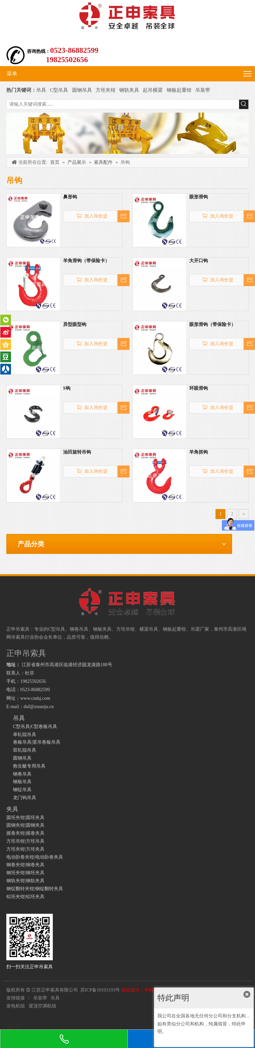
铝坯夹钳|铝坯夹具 (25, 896)
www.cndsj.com (35, 698)
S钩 (66, 388)
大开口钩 (198, 260)
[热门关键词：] (243, 104)
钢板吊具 (22, 781)
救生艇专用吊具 (29, 766)
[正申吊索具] (127, 133)
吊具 (41, 90)
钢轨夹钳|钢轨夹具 (25, 880)
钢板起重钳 (180, 90)
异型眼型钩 (74, 324)
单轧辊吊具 (24, 734)
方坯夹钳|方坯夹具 (25, 849)
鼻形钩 (70, 196)
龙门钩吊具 (24, 797)
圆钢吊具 (82, 90)
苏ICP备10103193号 (100, 990)
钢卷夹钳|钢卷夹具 (25, 864)
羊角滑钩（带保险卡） (86, 260)
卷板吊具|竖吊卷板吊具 (36, 742)
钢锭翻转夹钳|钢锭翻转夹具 (34, 888)
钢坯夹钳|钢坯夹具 (25, 872)
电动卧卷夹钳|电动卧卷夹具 (34, 857)
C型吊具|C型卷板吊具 (35, 726)
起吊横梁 (153, 90)
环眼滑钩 (198, 388)
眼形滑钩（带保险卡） (212, 324)
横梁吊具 (148, 629)
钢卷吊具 (22, 774)
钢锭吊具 (22, 789)
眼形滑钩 (198, 196)
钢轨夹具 (129, 90)
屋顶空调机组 (42, 1005)
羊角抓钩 (198, 452)
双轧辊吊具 (24, 750)
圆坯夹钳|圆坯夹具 (25, 817)
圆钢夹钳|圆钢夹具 (25, 825)
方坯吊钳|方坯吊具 (25, 841)
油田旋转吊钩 (77, 452)
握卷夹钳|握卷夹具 (25, 833)
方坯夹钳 (106, 90)
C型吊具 (59, 90)
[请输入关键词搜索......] (123, 104)
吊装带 (202, 90)
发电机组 (15, 1005)
